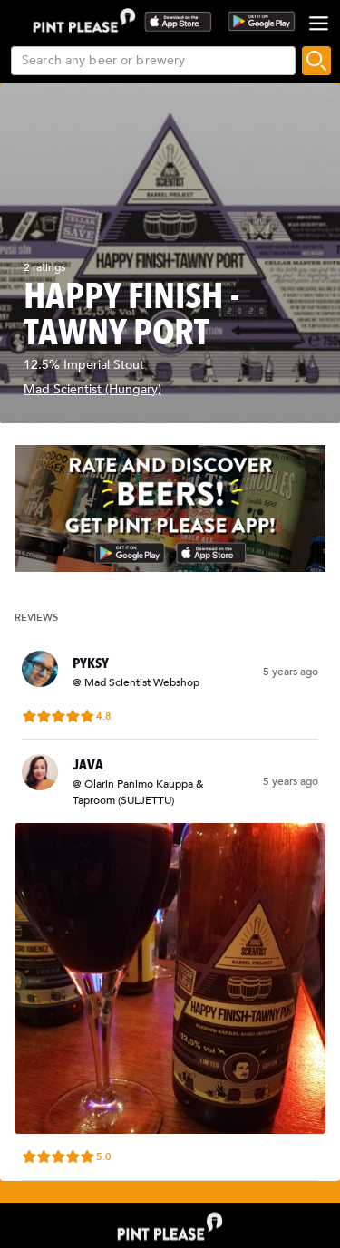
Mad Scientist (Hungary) (92, 389)
